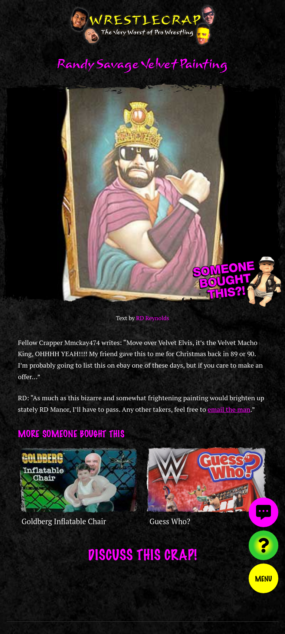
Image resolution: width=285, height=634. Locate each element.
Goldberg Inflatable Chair (64, 521)
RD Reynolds (152, 318)
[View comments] (263, 512)
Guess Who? (170, 521)
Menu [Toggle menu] (263, 578)
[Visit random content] (263, 545)
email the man (229, 409)
